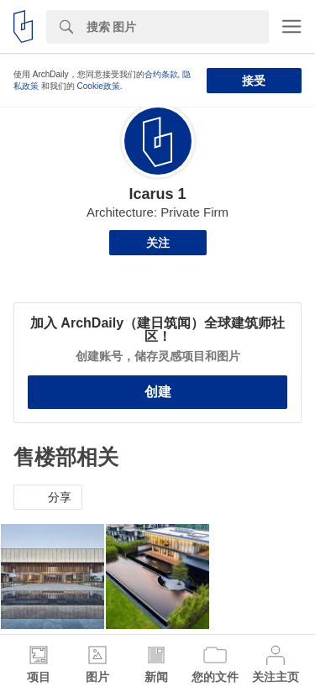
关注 (158, 242)
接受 (253, 80)
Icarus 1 (157, 194)
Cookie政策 (98, 86)
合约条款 (161, 74)
